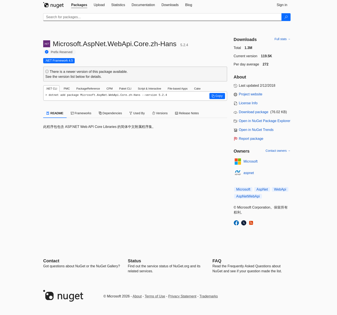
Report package (251, 138)
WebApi (280, 189)
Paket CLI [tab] (125, 88)
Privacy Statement (182, 296)
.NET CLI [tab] (51, 88)
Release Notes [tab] (187, 113)
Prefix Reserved (61, 52)
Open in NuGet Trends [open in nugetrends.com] (256, 130)
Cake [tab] (197, 88)
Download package (253, 112)
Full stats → (283, 39)
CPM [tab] (110, 88)
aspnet (248, 173)
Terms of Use (155, 296)
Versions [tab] (160, 113)
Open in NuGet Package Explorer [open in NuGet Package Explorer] (264, 121)
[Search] (286, 17)
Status (134, 260)
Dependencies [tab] (110, 113)
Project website (251, 94)
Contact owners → (278, 150)
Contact (51, 260)
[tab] (79, 5)
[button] (217, 96)
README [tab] (54, 113)
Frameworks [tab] (81, 113)
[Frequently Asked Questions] (216, 260)
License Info (248, 103)
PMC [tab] (67, 88)
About (137, 296)
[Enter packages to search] (162, 17)
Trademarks (208, 296)
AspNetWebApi (248, 196)
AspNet (262, 189)
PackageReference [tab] (88, 88)
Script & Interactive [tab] (149, 88)
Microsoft (250, 161)
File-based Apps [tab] (178, 88)
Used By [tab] (137, 113)
